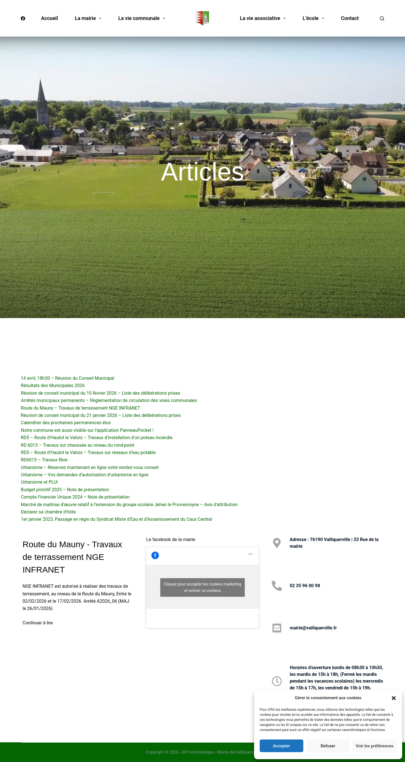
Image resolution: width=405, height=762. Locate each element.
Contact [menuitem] (350, 18)
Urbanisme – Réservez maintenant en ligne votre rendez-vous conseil (90, 467)
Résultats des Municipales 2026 (52, 385)
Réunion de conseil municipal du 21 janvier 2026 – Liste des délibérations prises (101, 415)
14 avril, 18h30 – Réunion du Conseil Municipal (67, 378)
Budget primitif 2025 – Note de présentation (65, 489)
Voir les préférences (374, 745)
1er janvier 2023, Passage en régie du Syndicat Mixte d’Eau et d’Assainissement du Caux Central (116, 519)
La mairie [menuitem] (89, 18)
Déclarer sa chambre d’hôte (48, 512)
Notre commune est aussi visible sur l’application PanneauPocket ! (87, 430)
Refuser (328, 745)
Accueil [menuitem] (49, 18)
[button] (394, 698)
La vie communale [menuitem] (142, 18)
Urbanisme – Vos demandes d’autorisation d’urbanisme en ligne (84, 474)
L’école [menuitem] (314, 18)
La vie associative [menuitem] (264, 18)
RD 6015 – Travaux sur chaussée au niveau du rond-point (77, 445)
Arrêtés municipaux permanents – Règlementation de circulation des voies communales (109, 400)
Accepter (281, 745)
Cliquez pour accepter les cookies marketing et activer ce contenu (202, 587)
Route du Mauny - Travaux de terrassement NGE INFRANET (72, 557)
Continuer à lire (38, 622)
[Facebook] (23, 18)
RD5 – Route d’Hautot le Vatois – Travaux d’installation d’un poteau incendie (97, 437)
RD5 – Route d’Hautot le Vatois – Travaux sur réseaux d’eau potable (88, 452)
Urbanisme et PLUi (39, 482)
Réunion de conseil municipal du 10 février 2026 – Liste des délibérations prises (100, 393)
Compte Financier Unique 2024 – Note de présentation (75, 497)
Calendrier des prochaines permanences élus (66, 422)
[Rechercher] (382, 18)
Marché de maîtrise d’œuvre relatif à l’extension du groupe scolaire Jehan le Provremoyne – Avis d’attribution (129, 504)
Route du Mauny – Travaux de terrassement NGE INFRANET (80, 408)
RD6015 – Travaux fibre (44, 459)
